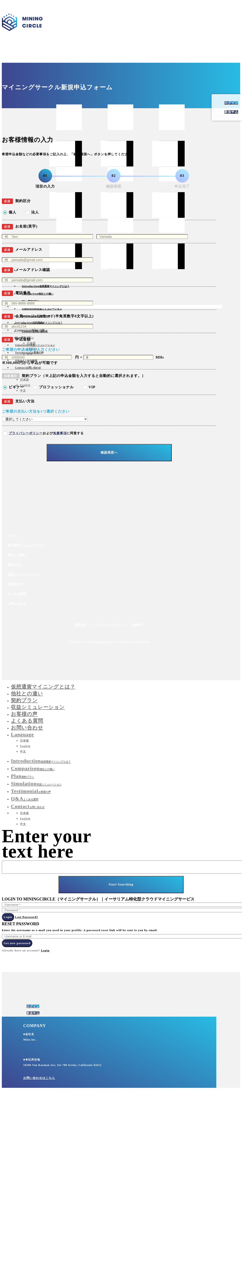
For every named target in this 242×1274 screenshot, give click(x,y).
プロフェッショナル (56, 387)
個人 (12, 212)
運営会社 (81, 624)
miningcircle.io (101, 642)
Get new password (17, 943)
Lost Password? (26, 917)
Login (8, 917)
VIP (92, 387)
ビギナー (16, 387)
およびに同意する (46, 433)
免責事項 (60, 433)
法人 (35, 212)
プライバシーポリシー (26, 433)
